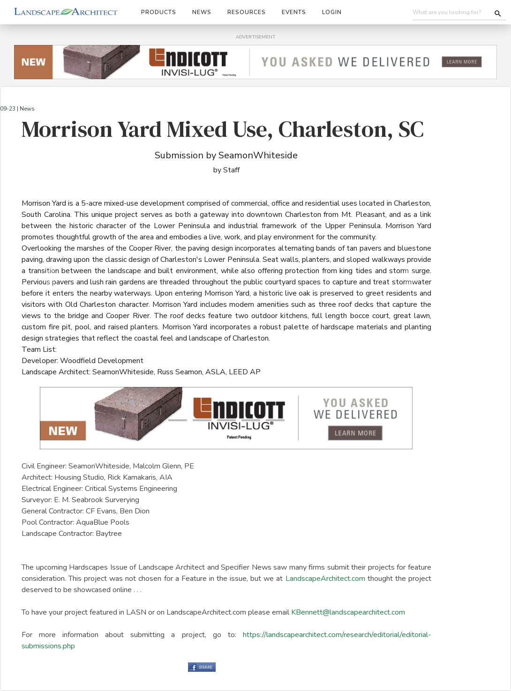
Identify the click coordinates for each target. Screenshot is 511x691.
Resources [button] (246, 12)
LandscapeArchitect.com (325, 578)
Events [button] (294, 12)
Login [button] (332, 12)
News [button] (201, 12)
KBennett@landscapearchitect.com (348, 612)
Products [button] (158, 12)
